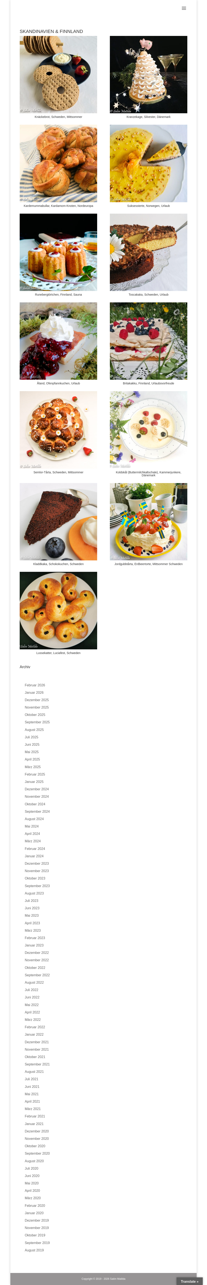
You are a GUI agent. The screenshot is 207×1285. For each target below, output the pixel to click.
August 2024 (34, 819)
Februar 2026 (35, 685)
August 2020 (34, 1161)
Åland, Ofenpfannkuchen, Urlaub (58, 383)
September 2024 (37, 811)
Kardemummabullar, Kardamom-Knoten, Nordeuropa (58, 206)
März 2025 (33, 767)
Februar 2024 (35, 849)
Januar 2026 (34, 692)
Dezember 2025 (37, 700)
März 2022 (33, 1019)
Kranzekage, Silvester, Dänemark (149, 117)
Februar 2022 (35, 1027)
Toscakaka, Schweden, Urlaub (148, 294)
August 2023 (34, 893)
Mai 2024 (32, 826)
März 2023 (33, 930)
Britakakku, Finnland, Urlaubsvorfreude (148, 383)
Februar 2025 (35, 774)
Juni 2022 (32, 997)
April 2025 (32, 759)
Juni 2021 (32, 1086)
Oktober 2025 (35, 715)
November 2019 (37, 1228)
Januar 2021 (34, 1124)
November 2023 (37, 871)
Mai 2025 (32, 752)
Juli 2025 (31, 737)
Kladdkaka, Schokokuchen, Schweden (58, 564)
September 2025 (37, 722)
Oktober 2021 (35, 1057)
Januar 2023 (34, 945)
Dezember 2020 (37, 1131)
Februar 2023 (35, 938)
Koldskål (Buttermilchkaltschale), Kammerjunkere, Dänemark (148, 474)
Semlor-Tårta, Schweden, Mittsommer (58, 472)
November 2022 (37, 960)
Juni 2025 (32, 744)
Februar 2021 (35, 1116)
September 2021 (37, 1064)
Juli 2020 (31, 1168)
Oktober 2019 (35, 1235)
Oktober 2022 (35, 968)
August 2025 (34, 730)
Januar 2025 (34, 782)
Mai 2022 (32, 1005)
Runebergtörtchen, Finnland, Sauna (58, 294)
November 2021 (37, 1049)
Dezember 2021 (37, 1042)
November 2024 (37, 796)
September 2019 (37, 1243)
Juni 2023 (32, 908)
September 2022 (37, 975)
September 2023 (37, 886)
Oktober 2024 (35, 804)
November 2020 (37, 1138)
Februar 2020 (35, 1205)
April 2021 (32, 1101)
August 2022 (34, 982)
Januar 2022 (34, 1034)
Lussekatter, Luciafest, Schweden (58, 653)
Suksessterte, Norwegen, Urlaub (148, 206)
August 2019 (34, 1250)
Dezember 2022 (37, 953)
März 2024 (33, 841)
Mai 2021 (32, 1094)
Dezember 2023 (37, 863)
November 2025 (37, 707)
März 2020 (33, 1198)
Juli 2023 (31, 901)
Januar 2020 (34, 1213)
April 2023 (32, 923)
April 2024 (32, 834)
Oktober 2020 (35, 1146)
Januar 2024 (34, 856)
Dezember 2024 (37, 789)
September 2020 (37, 1153)
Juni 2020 (32, 1176)
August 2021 (34, 1071)
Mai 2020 (32, 1183)
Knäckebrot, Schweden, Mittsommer (58, 117)
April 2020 (32, 1190)
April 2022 (32, 1012)
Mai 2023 (32, 915)
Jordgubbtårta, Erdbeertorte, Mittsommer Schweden (149, 564)
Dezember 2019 (37, 1220)
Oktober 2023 (35, 878)
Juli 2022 (31, 990)
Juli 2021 (31, 1079)
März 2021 (33, 1109)
